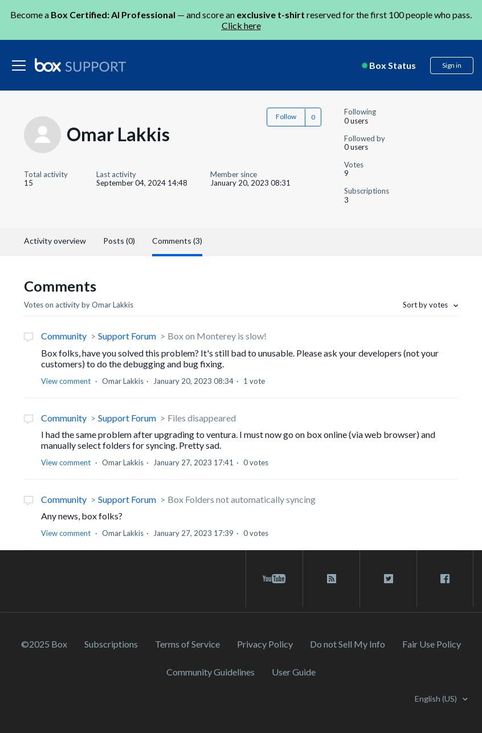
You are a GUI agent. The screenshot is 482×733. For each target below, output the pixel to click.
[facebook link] (445, 578)
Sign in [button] (451, 65)
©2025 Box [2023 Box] (44, 643)
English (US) (437, 698)
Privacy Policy (265, 643)
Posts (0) (119, 240)
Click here (241, 25)
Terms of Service (187, 643)
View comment (66, 381)
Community (64, 335)
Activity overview (55, 240)
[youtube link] (274, 578)
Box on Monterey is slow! (217, 335)
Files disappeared (202, 417)
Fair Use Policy (431, 643)
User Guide (294, 671)
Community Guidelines (210, 671)
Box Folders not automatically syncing (242, 499)
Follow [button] (286, 116)
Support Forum (127, 335)
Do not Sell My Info (347, 643)
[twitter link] (388, 578)
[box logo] (80, 65)
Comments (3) (177, 240)
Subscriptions (111, 643)
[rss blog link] (331, 578)
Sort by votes (426, 304)
